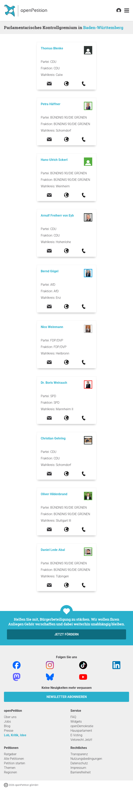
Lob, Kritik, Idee (15, 735)
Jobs (7, 721)
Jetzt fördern (66, 634)
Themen (9, 768)
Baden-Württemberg (103, 27)
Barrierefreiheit (80, 772)
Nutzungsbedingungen (86, 759)
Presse (8, 730)
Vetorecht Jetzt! (81, 740)
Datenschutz (79, 763)
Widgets (76, 721)
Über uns (10, 717)
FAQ (73, 717)
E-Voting (76, 735)
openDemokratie (81, 726)
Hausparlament (81, 730)
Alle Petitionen (14, 759)
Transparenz (79, 754)
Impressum (78, 768)
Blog (7, 726)
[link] (126, 10)
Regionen (10, 772)
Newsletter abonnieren (67, 697)
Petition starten (14, 763)
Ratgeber (10, 754)
